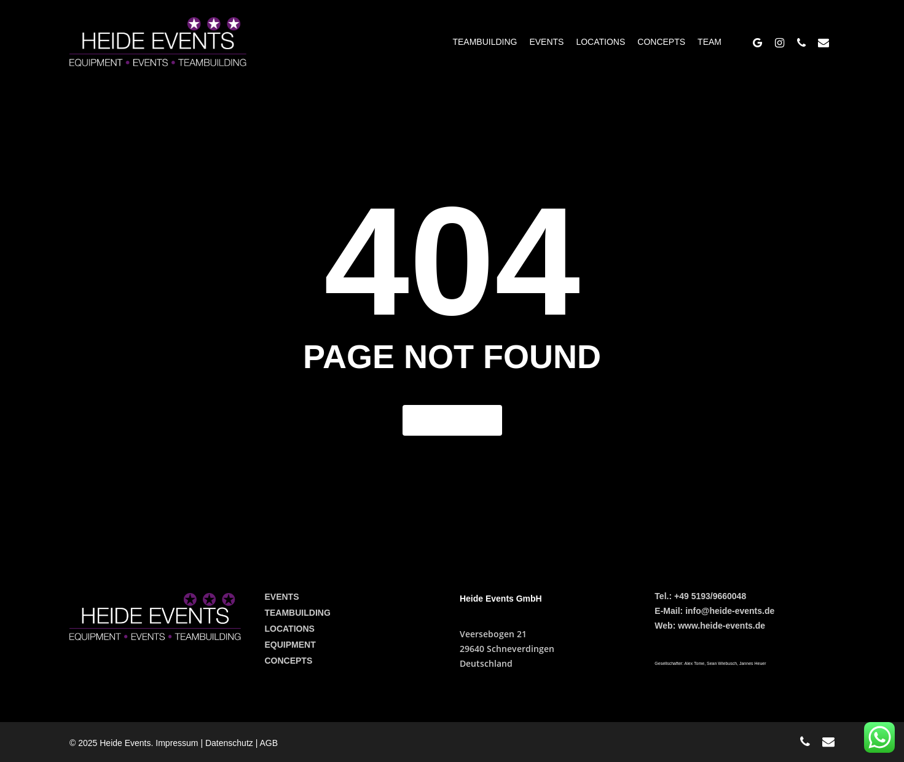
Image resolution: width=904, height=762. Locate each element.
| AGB (267, 743)
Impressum (177, 743)
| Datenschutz (227, 743)
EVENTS (281, 597)
